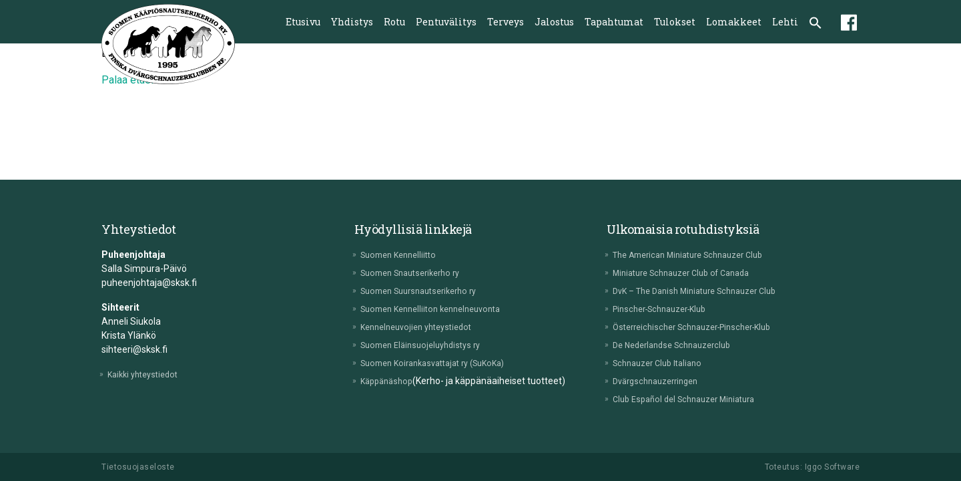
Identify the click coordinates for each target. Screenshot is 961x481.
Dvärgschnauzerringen (663, 380)
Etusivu (303, 21)
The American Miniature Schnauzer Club (700, 254)
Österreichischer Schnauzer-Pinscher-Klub (704, 326)
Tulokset (674, 21)
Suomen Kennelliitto (405, 254)
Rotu (394, 21)
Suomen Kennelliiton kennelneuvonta (441, 308)
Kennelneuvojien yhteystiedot (425, 326)
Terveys (505, 21)
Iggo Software (832, 467)
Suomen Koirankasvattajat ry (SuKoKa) (445, 362)
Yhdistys (352, 21)
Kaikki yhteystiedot (149, 374)
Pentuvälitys (446, 21)
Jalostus (554, 21)
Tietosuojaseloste (138, 467)
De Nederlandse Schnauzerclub (681, 344)
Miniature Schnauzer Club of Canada (692, 272)
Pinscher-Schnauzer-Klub (669, 308)
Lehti (785, 21)
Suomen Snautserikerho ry (419, 272)
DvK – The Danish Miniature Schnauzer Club (707, 290)
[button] (815, 23)
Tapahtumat (614, 21)
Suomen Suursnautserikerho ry (429, 290)
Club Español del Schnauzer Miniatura (694, 398)
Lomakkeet (733, 21)
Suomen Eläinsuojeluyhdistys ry (429, 344)
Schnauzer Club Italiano (665, 362)
